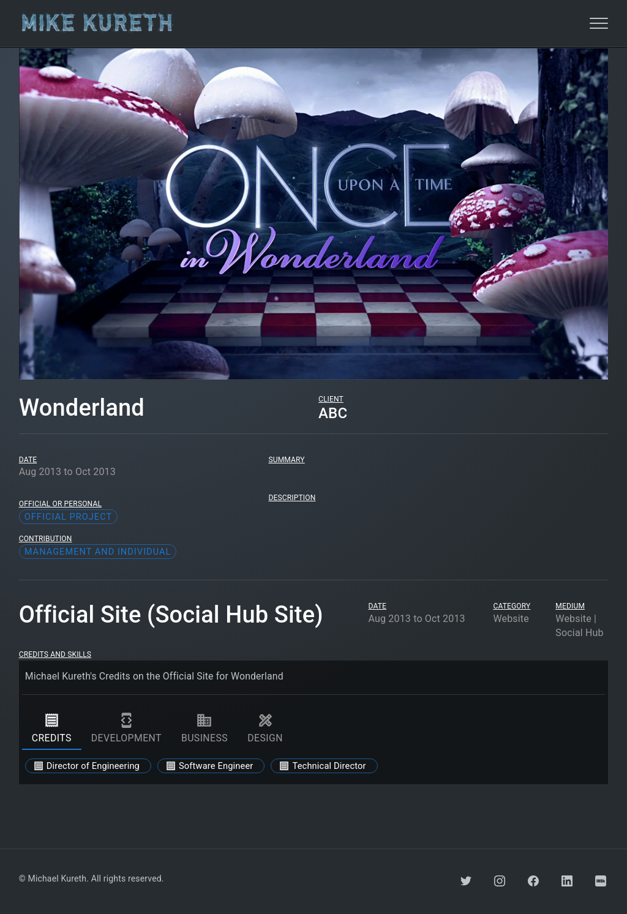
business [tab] (204, 728)
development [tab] (126, 728)
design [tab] (265, 728)
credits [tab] (51, 728)
